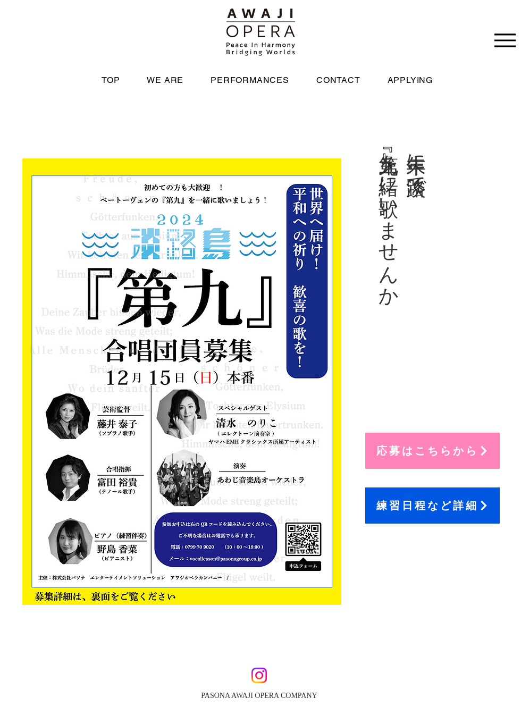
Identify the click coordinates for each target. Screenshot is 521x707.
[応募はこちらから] (432, 451)
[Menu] (505, 40)
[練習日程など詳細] (432, 505)
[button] (418, 80)
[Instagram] (259, 675)
